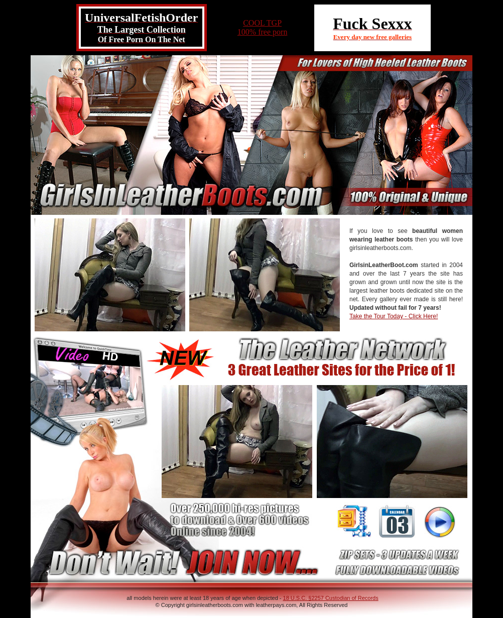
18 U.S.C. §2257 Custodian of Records (331, 598)
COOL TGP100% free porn (262, 27)
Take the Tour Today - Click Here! (393, 316)
